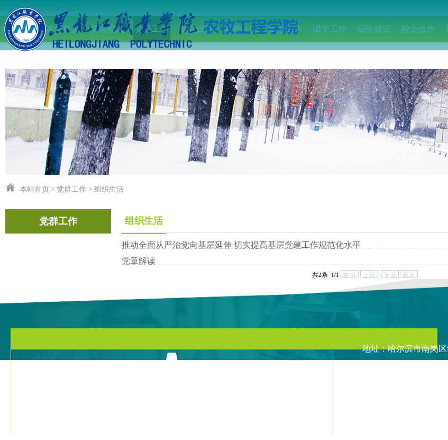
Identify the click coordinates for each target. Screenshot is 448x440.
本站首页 (34, 189)
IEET (19, 55)
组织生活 (109, 189)
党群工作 (71, 189)
